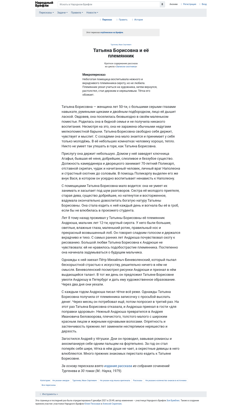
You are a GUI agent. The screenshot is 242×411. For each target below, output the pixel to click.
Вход (204, 4)
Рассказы (137, 380)
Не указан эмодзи (60, 380)
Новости (91, 12)
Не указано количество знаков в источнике (165, 380)
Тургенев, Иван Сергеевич (121, 45)
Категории (45, 380)
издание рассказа (118, 366)
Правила (76, 12)
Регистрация (189, 4)
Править (123, 19)
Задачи (61, 12)
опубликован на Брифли (111, 32)
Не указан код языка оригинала (115, 380)
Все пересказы (49, 385)
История (138, 19)
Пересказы (45, 12)
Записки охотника (126, 66)
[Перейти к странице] (162, 4)
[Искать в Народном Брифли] (109, 4)
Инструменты (49, 394)
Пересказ (107, 19)
